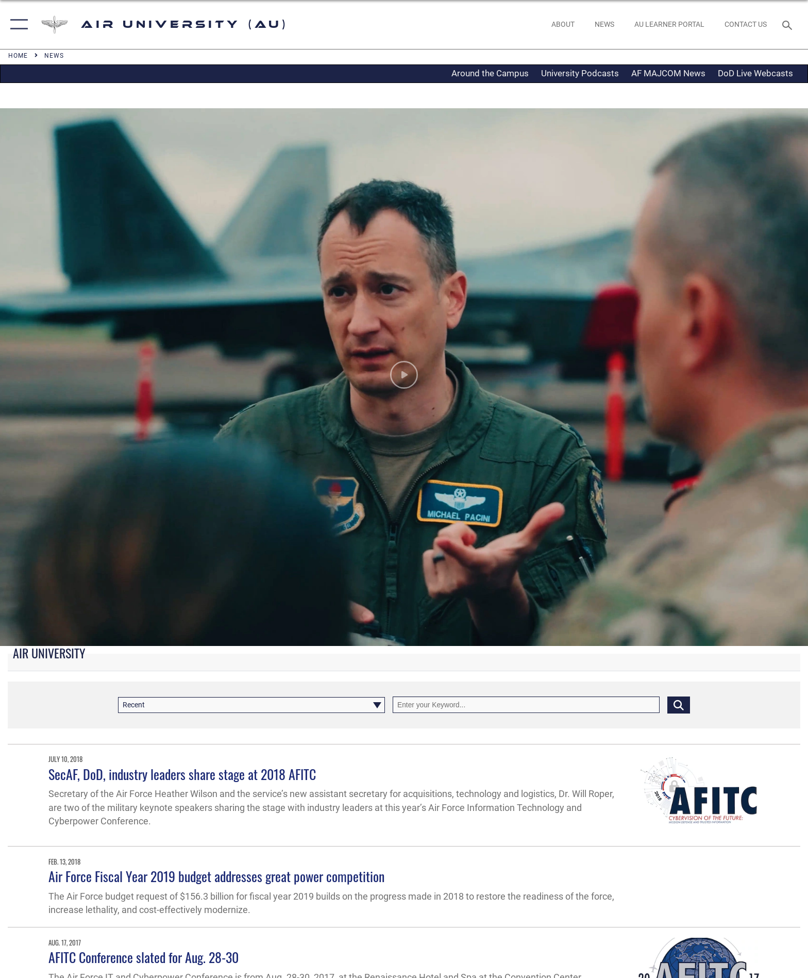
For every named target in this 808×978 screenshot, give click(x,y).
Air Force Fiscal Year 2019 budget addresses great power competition (216, 876)
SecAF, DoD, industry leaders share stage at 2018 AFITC (182, 774)
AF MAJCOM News (668, 73)
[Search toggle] (789, 24)
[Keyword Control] (526, 704)
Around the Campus (490, 73)
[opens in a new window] (669, 24)
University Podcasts (580, 73)
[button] (16, 24)
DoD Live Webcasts (755, 73)
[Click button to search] (678, 704)
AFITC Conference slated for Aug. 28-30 (143, 957)
